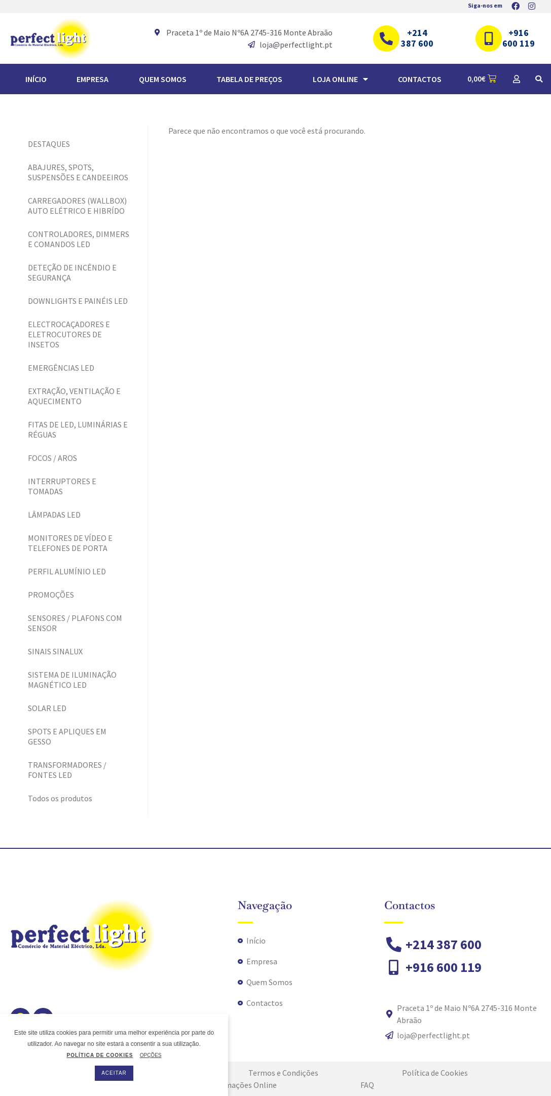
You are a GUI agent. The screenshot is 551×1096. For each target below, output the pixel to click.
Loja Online (340, 79)
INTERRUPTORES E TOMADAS (62, 486)
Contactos (420, 79)
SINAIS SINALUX (55, 651)
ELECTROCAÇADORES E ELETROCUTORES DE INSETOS (69, 334)
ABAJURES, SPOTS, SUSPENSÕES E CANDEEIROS (78, 172)
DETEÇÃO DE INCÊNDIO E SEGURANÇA (72, 272)
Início (36, 79)
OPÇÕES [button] (151, 1055)
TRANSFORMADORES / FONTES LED (67, 770)
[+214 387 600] (386, 38)
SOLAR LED (47, 708)
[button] (539, 79)
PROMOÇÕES (51, 595)
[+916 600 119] (488, 38)
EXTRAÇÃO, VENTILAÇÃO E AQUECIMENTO (74, 396)
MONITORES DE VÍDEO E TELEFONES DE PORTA (70, 543)
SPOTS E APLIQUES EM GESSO (67, 736)
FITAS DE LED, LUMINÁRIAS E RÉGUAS (78, 429)
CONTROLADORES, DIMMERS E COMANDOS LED (78, 239)
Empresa (92, 79)
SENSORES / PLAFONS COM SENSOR (75, 623)
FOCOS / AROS (52, 458)
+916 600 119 (518, 38)
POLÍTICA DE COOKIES (99, 1055)
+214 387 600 (417, 38)
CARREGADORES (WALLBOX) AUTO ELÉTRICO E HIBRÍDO (77, 205)
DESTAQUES (49, 144)
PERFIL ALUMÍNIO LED (67, 571)
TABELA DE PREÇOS (249, 79)
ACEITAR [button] (114, 1073)
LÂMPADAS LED (54, 515)
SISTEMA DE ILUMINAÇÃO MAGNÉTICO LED (72, 680)
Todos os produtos (60, 798)
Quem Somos (163, 79)
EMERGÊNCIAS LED (61, 368)
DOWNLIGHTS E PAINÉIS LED (78, 301)
